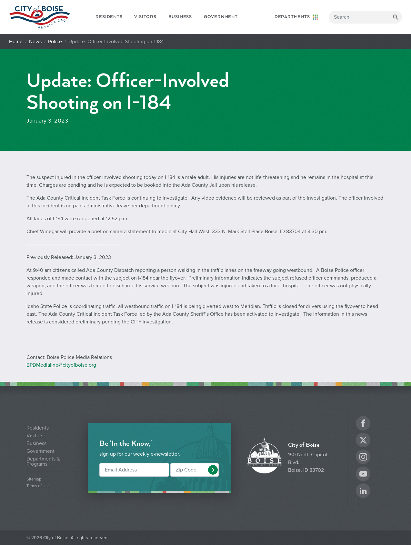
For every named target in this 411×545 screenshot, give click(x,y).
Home (16, 41)
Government (221, 16)
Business (180, 16)
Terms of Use (38, 486)
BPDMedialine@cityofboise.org (61, 365)
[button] (213, 470)
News (35, 41)
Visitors (145, 16)
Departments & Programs (43, 461)
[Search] (365, 17)
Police (55, 41)
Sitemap (33, 479)
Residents (108, 16)
